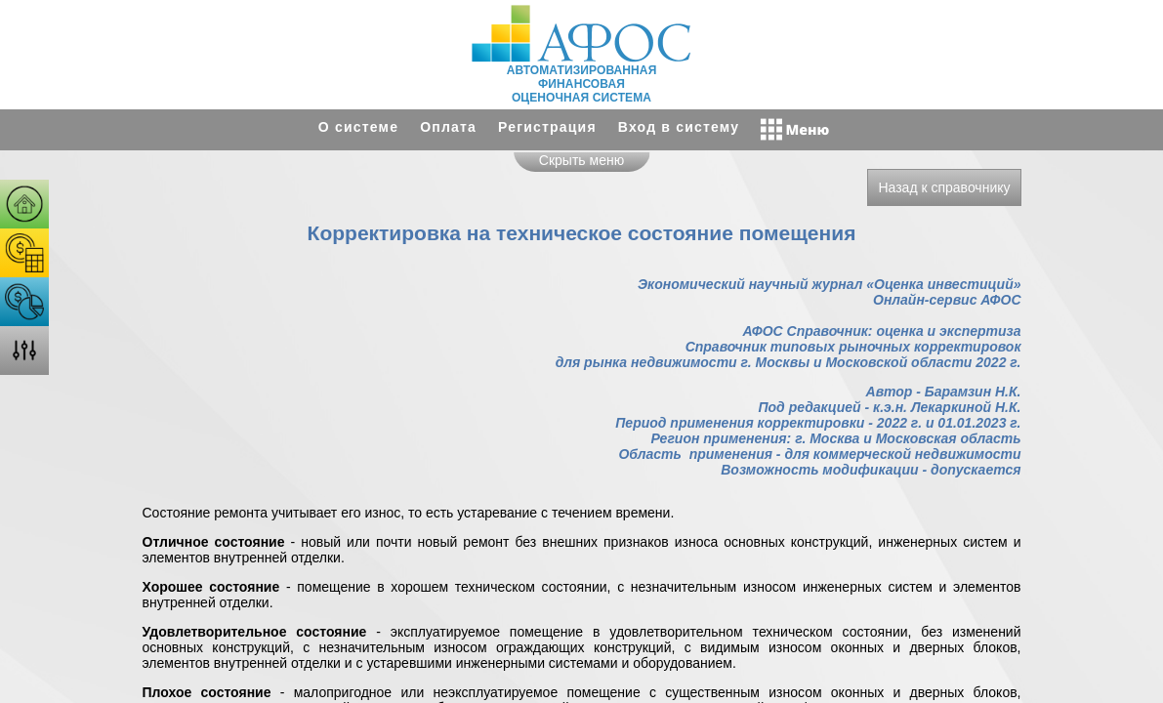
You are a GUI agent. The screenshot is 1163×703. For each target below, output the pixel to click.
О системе (358, 127)
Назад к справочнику (944, 187)
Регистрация (547, 127)
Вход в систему (678, 127)
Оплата (448, 127)
